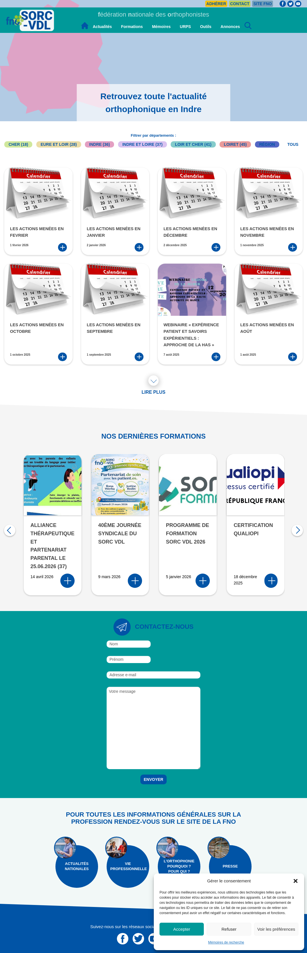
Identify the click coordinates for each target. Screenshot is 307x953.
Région (267, 144)
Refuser (229, 929)
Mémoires (161, 26)
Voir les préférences (276, 929)
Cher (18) (18, 144)
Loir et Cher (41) (193, 144)
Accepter (181, 929)
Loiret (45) (235, 144)
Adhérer (216, 3)
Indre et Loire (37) (142, 144)
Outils (206, 26)
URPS (185, 26)
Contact (239, 3)
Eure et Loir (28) (59, 144)
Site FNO (262, 3)
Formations (132, 26)
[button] (295, 881)
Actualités (102, 26)
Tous (292, 144)
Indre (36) (99, 144)
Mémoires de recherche (226, 942)
